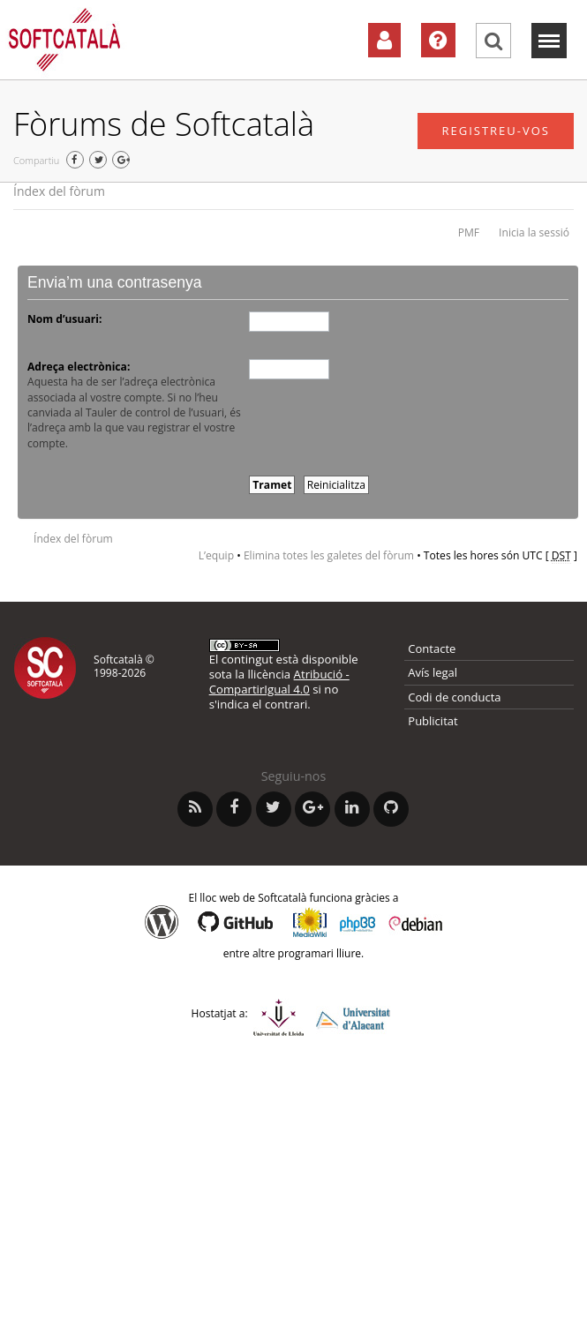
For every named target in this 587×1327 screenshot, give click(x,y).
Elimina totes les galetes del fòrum (329, 555)
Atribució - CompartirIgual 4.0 (279, 681)
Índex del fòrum (59, 191)
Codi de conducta (454, 697)
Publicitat (432, 721)
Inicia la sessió (534, 232)
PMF (468, 232)
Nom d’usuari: (64, 318)
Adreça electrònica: (78, 366)
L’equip (216, 555)
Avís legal (432, 672)
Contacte (431, 648)
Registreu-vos (495, 131)
